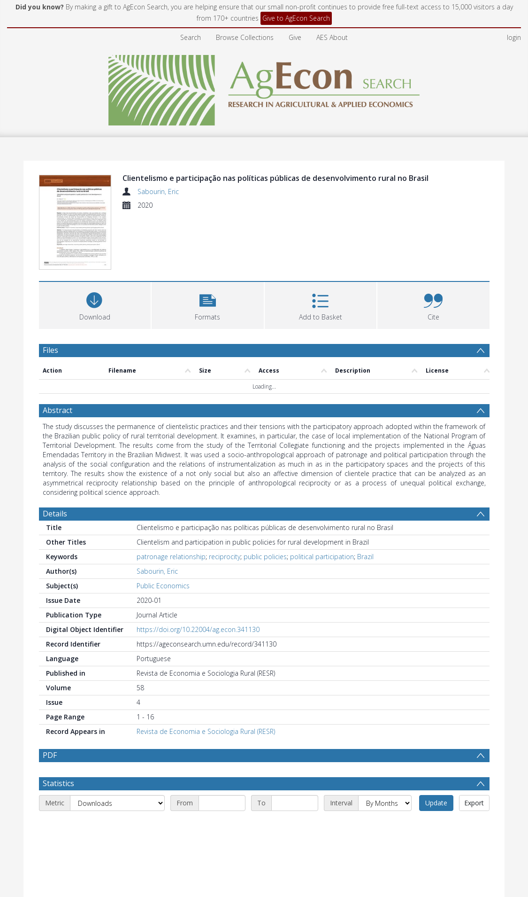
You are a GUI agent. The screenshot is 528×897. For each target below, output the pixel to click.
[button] (208, 304)
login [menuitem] (514, 37)
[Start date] (222, 803)
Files (50, 350)
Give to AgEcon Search (296, 18)
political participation (322, 556)
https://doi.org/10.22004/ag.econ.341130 (198, 629)
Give (295, 37)
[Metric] (117, 803)
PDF (50, 755)
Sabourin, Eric (158, 191)
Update (436, 802)
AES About (332, 37)
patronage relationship (171, 556)
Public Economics (163, 585)
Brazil (365, 556)
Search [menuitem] (190, 37)
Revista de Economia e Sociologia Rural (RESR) (206, 731)
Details (55, 513)
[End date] (294, 803)
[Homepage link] (264, 88)
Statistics (58, 783)
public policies (265, 556)
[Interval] (385, 803)
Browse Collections (245, 37)
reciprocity (224, 556)
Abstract (57, 410)
